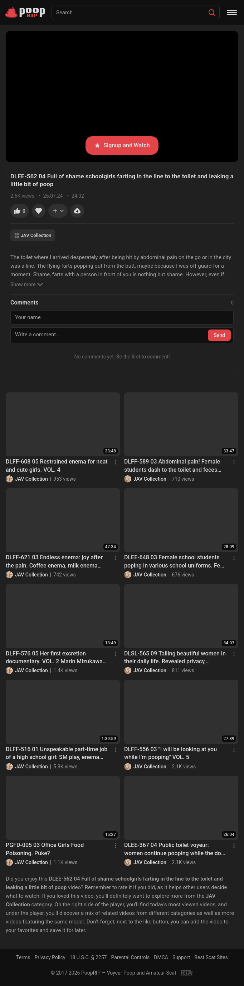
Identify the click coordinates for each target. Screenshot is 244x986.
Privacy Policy (49, 957)
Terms (23, 957)
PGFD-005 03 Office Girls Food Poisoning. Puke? (45, 849)
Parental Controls (130, 957)
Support (181, 957)
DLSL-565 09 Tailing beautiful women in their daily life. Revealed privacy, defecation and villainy (175, 658)
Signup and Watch (122, 145)
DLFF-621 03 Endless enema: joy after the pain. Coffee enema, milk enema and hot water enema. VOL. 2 (54, 562)
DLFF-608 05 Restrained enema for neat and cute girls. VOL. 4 (57, 465)
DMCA (161, 957)
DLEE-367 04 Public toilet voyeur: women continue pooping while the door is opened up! (175, 849)
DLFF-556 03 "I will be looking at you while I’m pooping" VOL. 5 (170, 753)
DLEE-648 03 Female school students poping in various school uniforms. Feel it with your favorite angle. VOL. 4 (174, 562)
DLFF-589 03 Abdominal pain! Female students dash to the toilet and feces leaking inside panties (172, 466)
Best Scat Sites (211, 957)
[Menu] (232, 12)
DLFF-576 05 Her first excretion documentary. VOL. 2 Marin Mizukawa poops (54, 658)
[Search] (212, 12)
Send (219, 335)
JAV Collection (32, 235)
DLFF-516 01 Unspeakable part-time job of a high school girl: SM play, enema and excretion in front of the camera (56, 754)
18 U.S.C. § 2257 (88, 957)
